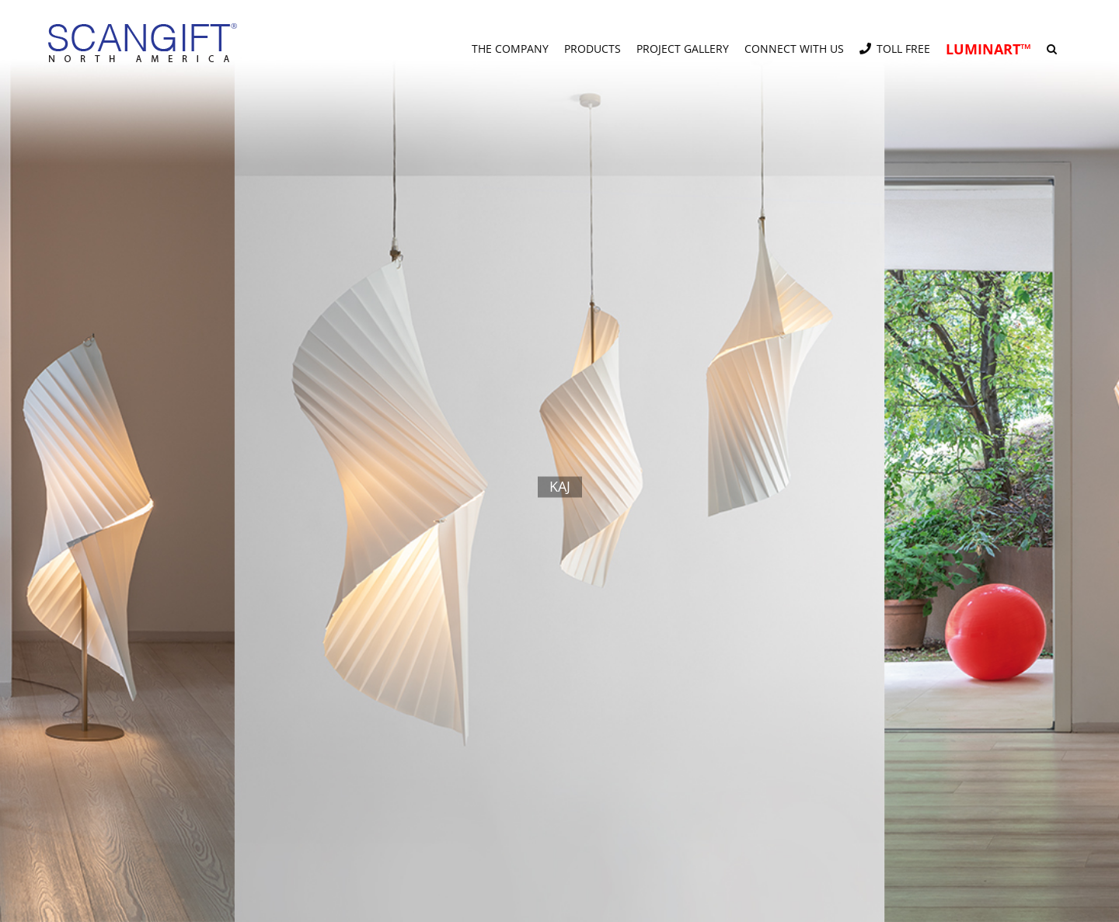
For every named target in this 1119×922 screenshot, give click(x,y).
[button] (1052, 42)
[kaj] (559, 461)
